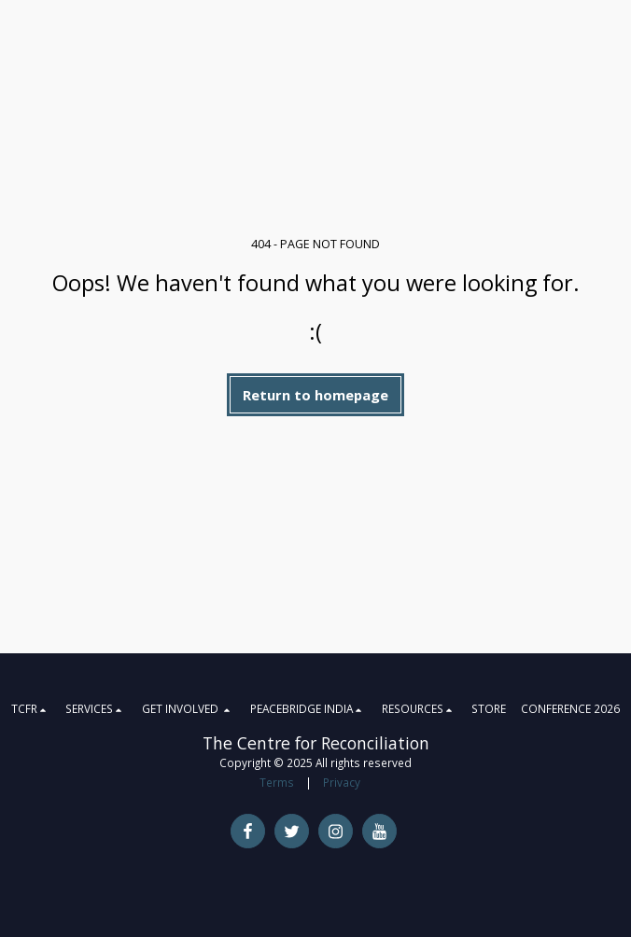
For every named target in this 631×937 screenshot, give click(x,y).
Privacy (341, 782)
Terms (276, 782)
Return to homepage (315, 394)
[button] (31, 708)
